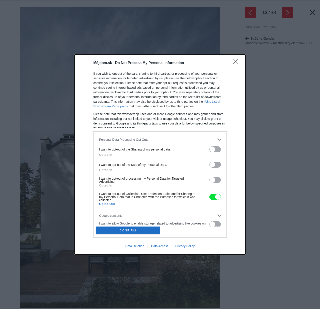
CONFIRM (128, 230)
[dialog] (160, 154)
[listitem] (160, 139)
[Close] (237, 63)
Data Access (159, 246)
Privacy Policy (185, 246)
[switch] (215, 149)
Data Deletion (134, 246)
